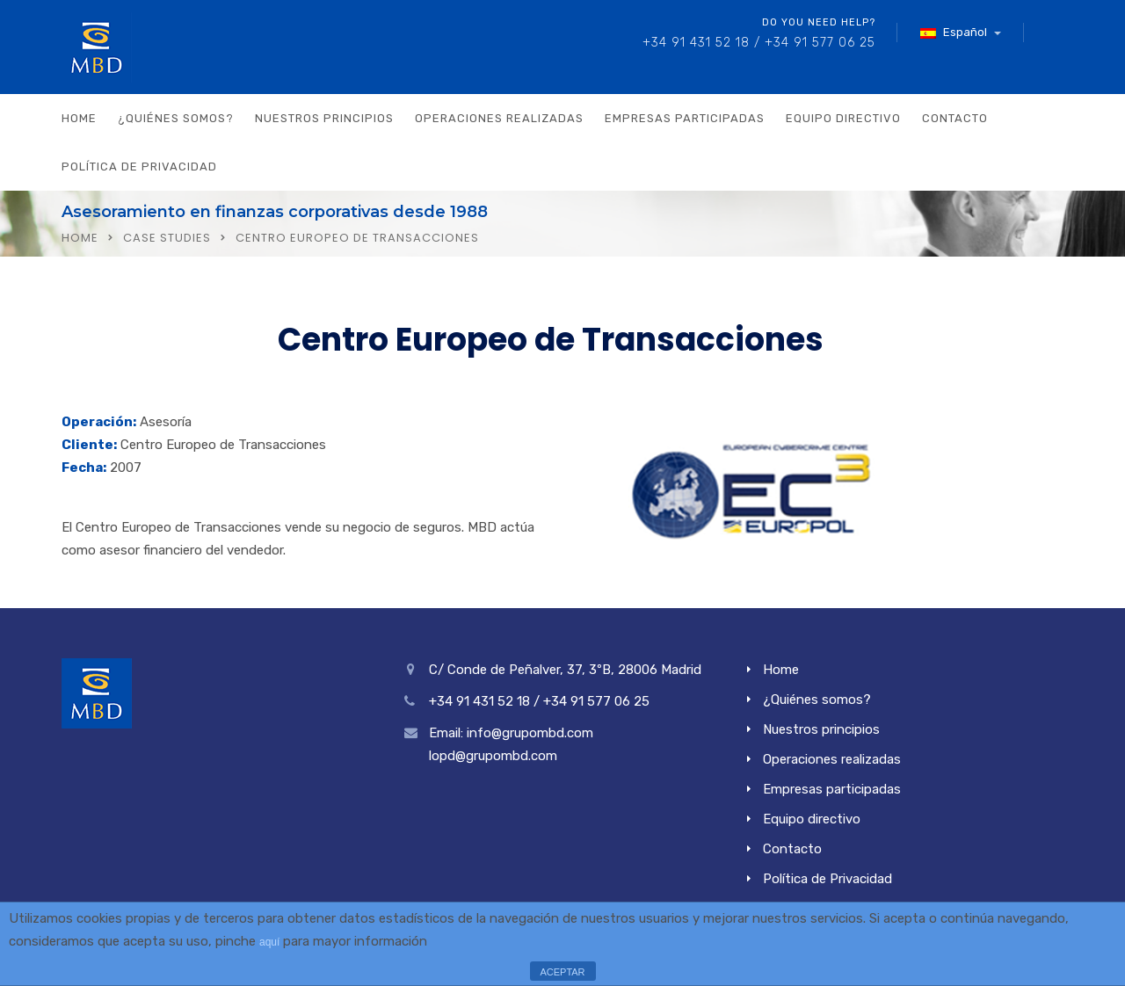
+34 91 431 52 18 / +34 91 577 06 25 (758, 42)
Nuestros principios (324, 118)
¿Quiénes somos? (176, 118)
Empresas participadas (685, 118)
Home (79, 118)
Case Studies (167, 237)
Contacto (955, 118)
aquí (269, 942)
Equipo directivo (843, 118)
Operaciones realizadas (499, 118)
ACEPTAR (562, 972)
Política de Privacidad (139, 166)
